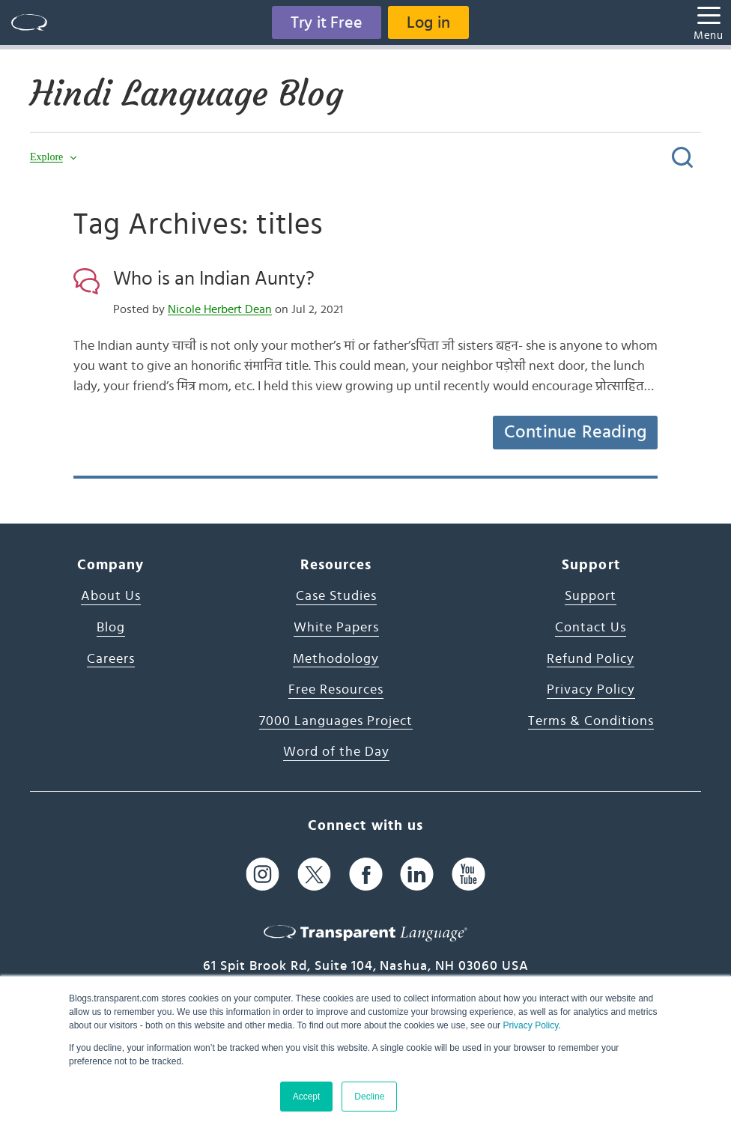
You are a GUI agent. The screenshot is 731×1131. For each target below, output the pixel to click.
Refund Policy (590, 659)
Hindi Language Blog (186, 93)
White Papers (336, 627)
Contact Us (590, 627)
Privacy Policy (530, 1025)
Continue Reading (575, 432)
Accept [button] (307, 1096)
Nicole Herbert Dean (220, 309)
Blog (111, 627)
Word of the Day (336, 752)
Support (590, 596)
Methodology (336, 659)
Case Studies (336, 596)
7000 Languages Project (336, 721)
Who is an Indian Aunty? (214, 278)
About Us (111, 596)
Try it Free (327, 22)
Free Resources (335, 690)
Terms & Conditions (591, 721)
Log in (428, 22)
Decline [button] (369, 1096)
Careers (111, 659)
